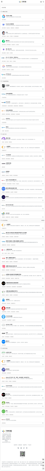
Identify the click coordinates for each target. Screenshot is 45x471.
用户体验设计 (7, 336)
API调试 (10, 381)
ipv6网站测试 (8, 192)
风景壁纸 (11, 261)
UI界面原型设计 (4, 105)
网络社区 (10, 356)
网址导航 (3, 158)
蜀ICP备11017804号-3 (35, 465)
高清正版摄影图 (19, 286)
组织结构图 (18, 114)
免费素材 (3, 217)
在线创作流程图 (10, 105)
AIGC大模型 (4, 19)
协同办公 (7, 414)
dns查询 (3, 192)
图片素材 (3, 278)
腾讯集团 (12, 336)
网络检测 (15, 192)
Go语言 (3, 356)
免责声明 (25, 444)
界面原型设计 (21, 105)
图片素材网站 (8, 278)
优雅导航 (3, 175)
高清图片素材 (16, 236)
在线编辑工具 (13, 303)
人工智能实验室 (16, 36)
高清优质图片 (15, 261)
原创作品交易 (9, 286)
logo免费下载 (4, 311)
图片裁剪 (8, 303)
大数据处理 (17, 27)
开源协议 (16, 406)
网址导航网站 (8, 158)
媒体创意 (12, 278)
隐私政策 (20, 444)
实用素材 (12, 217)
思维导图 (3, 114)
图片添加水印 (4, 303)
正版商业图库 (14, 286)
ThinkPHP (12, 406)
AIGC (3, 253)
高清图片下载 (17, 278)
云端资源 (3, 414)
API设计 (7, 381)
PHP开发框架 (7, 406)
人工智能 (11, 36)
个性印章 (8, 311)
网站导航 (12, 158)
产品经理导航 (4, 89)
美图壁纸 (7, 261)
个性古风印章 (13, 311)
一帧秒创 (12, 253)
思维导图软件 (13, 114)
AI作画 (8, 61)
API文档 (3, 381)
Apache (3, 406)
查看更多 (42, 220)
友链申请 (15, 444)
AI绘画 (8, 36)
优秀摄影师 (3, 286)
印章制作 (17, 311)
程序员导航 (3, 389)
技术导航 (7, 175)
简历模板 (3, 236)
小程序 (3, 130)
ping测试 (12, 192)
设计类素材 (11, 236)
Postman (13, 183)
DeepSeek (8, 27)
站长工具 (3, 200)
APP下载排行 (9, 44)
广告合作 (29, 444)
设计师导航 (3, 328)
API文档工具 (4, 183)
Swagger (17, 183)
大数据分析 (12, 27)
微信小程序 (7, 130)
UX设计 (3, 336)
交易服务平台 (4, 150)
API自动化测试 (9, 183)
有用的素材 (16, 217)
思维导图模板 (8, 114)
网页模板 (7, 236)
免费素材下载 (8, 217)
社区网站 (6, 356)
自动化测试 (14, 381)
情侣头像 (3, 261)
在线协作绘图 (16, 105)
